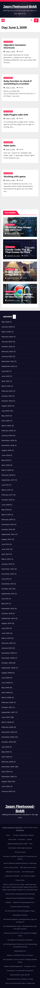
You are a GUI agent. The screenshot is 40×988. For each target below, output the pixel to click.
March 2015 (6, 515)
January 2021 (7, 396)
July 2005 (5, 747)
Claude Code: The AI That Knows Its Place (17, 251)
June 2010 (6, 633)
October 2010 (7, 613)
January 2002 (7, 791)
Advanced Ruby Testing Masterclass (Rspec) (20, 898)
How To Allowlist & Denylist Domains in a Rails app (20, 863)
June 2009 (6, 683)
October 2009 (7, 663)
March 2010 (6, 638)
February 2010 (7, 643)
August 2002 (7, 781)
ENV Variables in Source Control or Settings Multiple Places (20, 961)
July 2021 (5, 371)
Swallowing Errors (20, 951)
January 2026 (7, 327)
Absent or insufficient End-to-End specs (20, 955)
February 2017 (7, 495)
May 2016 (5, 510)
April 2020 (6, 421)
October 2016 (7, 500)
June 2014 (6, 549)
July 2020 (5, 411)
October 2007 (7, 707)
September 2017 (8, 480)
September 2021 (8, 366)
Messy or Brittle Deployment (13, 966)
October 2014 (7, 529)
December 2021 (8, 361)
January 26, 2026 (13, 256)
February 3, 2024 (13, 300)
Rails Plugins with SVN (16, 114)
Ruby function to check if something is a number (17, 82)
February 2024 (7, 337)
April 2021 (5, 381)
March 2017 (6, 490)
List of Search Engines (28, 876)
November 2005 (8, 737)
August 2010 (6, 623)
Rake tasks (9, 145)
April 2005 (6, 757)
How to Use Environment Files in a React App (20, 983)
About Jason (12, 839)
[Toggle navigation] (36, 20)
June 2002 (6, 786)
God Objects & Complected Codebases (20, 940)
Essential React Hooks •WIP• (20, 975)
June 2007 (6, 717)
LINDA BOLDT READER (12, 876)
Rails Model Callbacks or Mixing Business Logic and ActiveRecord (20, 921)
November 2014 (8, 524)
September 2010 (8, 618)
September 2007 (8, 712)
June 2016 (6, 505)
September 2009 (8, 668)
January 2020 (7, 435)
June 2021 (6, 376)
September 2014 (8, 534)
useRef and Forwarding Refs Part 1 (24, 902)
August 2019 (6, 450)
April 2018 (6, 465)
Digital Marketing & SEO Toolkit (17, 843)
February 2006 (7, 727)
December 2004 (8, 767)
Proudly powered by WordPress (12, 827)
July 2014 (5, 544)
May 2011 (5, 604)
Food (30, 843)
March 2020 (6, 426)
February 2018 (7, 475)
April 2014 (5, 554)
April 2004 (6, 772)
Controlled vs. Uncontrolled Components (20, 970)
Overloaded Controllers (20, 915)
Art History (21, 839)
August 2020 (7, 406)
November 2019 (8, 445)
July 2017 (5, 485)
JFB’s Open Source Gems (28, 867)
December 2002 (8, 776)
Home (8, 835)
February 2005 (7, 762)
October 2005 (7, 742)
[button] (31, 20)
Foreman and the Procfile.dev (20, 906)
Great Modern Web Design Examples (20, 848)
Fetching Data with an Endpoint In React (20, 979)
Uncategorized (10, 224)
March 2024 (6, 332)
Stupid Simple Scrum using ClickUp (17, 273)
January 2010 (7, 648)
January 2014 (7, 564)
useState (8, 902)
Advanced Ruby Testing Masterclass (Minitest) (20, 894)
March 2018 (6, 470)
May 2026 (5, 322)
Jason (20, 51)
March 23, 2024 (13, 278)
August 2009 (7, 673)
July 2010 (5, 628)
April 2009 (6, 692)
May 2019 (5, 460)
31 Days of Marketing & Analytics (23, 835)
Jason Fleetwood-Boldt (20, 6)
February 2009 (7, 702)
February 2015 (7, 519)
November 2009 (8, 658)
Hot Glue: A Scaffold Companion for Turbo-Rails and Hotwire (20, 858)
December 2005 (8, 732)
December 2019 (8, 440)
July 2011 (5, 599)
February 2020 (7, 431)
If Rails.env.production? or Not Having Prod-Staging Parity (20, 934)
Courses (29, 839)
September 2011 (8, 594)
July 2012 (5, 579)
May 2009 (5, 688)
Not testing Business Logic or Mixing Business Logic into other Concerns (20, 927)
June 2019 (6, 455)
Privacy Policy (20, 880)
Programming (8, 41)
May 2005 (5, 752)
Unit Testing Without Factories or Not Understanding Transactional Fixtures (20, 945)
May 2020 (5, 416)
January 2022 (7, 356)
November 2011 (8, 584)
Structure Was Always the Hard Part (18, 228)
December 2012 (8, 569)
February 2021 (7, 391)
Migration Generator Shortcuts (15, 46)
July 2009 (5, 678)
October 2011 (7, 589)
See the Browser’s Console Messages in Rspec (20, 911)
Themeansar (20, 830)
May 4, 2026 (11, 233)
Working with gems (14, 176)
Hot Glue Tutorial (19, 852)
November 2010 (8, 608)
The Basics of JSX (30, 966)
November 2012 (8, 574)
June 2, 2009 (10, 51)
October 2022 (7, 346)
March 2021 (6, 386)
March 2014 (6, 559)
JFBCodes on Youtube (13, 872)
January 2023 (7, 342)
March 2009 (6, 697)
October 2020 (7, 401)
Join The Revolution (27, 872)
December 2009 (8, 653)
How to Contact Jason (11, 867)
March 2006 (6, 722)
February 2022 (7, 351)
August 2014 (6, 539)
